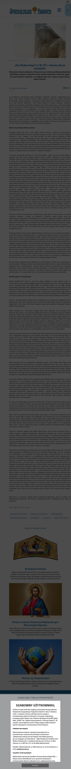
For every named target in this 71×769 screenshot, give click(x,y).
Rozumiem (35, 765)
